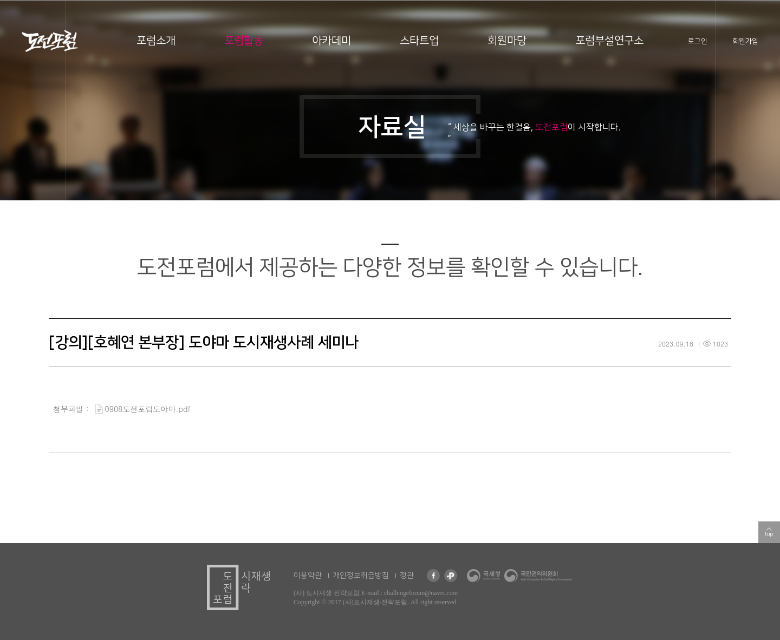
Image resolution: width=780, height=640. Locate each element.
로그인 (697, 41)
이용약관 (308, 575)
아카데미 (331, 41)
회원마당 (506, 41)
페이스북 (433, 575)
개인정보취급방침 (361, 575)
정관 (407, 575)
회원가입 (745, 41)
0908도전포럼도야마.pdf (148, 408)
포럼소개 (156, 41)
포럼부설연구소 (609, 41)
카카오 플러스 (450, 575)
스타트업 (419, 41)
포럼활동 (243, 41)
